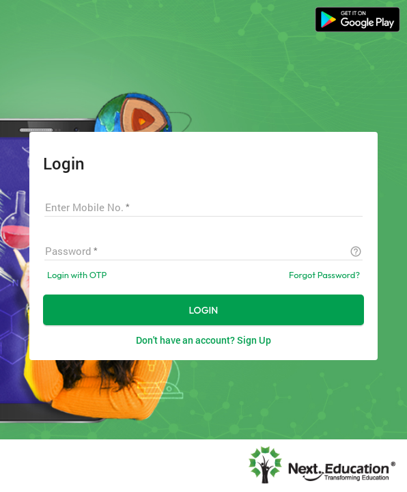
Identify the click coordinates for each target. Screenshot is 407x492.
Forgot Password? (324, 274)
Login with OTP (77, 274)
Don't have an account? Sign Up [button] (203, 339)
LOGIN (204, 310)
